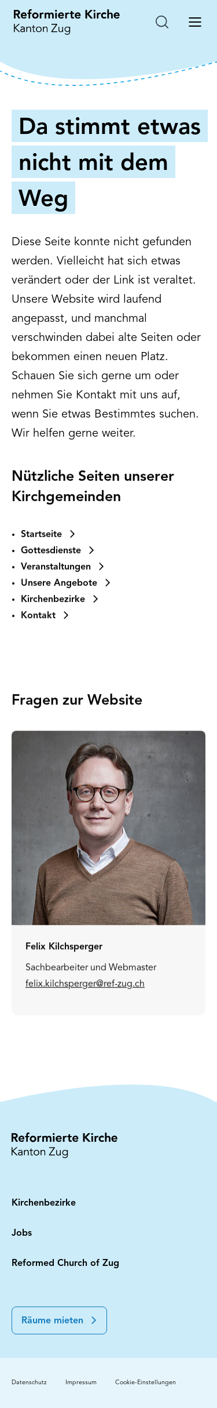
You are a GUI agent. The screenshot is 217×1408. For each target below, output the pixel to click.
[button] (59, 1320)
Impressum (81, 1383)
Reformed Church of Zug (65, 1263)
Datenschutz (29, 1383)
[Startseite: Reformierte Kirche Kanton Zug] (67, 22)
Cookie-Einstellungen (145, 1383)
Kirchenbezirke (44, 1203)
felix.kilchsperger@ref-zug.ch (85, 1030)
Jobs (22, 1233)
